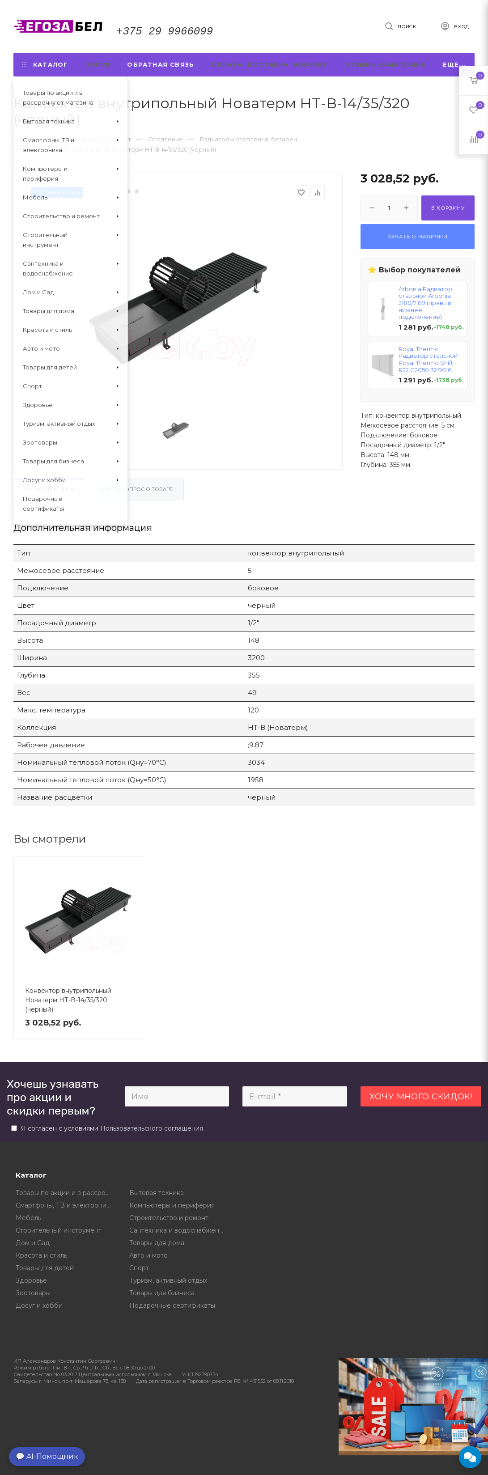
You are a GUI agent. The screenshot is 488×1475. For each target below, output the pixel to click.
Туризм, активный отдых (168, 1280)
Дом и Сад (33, 1243)
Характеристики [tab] (49, 489)
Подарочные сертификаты (172, 1305)
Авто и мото (148, 1255)
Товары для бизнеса (162, 1293)
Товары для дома (156, 1243)
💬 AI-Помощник (47, 1456)
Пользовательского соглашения (151, 1128)
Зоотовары (33, 1293)
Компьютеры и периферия (172, 1205)
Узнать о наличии (418, 236)
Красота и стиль (41, 1255)
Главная (25, 139)
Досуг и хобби (39, 1305)
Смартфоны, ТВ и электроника (65, 1205)
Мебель (28, 1218)
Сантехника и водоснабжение (178, 1230)
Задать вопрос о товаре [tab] (136, 489)
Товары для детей (45, 1268)
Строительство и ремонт (168, 1218)
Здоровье (31, 1280)
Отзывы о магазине (384, 64)
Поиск (97, 64)
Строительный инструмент (59, 1230)
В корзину (448, 208)
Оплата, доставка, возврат (269, 64)
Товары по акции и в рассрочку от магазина (66, 1193)
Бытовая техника (156, 1193)
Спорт (139, 1268)
